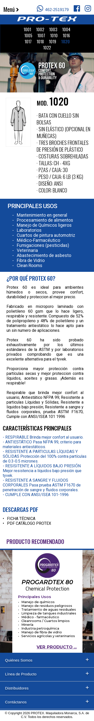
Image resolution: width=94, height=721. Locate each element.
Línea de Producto (21, 674)
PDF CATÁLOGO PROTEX (29, 523)
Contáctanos (16, 702)
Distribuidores (17, 688)
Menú (11, 9)
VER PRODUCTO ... (56, 646)
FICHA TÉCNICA (21, 518)
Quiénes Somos (18, 660)
